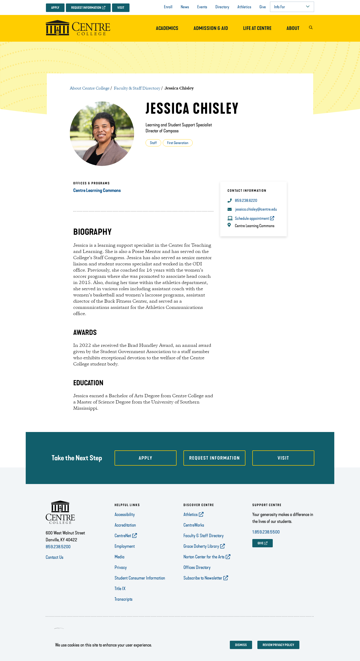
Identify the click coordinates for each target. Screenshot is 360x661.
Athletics (244, 6)
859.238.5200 (58, 546)
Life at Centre (257, 28)
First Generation (177, 143)
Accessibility (125, 514)
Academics (167, 28)
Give (262, 6)
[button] (310, 28)
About (293, 28)
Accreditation (125, 525)
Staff (153, 143)
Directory (222, 6)
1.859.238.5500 (266, 532)
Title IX (120, 588)
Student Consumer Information (140, 578)
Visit (120, 8)
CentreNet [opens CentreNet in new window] (123, 535)
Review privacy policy (278, 645)
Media (119, 557)
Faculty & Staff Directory (137, 88)
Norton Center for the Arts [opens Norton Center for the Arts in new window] (204, 557)
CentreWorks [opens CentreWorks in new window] (193, 525)
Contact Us (54, 557)
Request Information (86, 8)
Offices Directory (197, 567)
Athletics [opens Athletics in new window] (190, 514)
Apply (55, 8)
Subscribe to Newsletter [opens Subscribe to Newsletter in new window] (202, 578)
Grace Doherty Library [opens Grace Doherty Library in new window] (201, 546)
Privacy (121, 567)
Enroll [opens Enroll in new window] (168, 6)
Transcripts (123, 599)
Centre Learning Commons (97, 190)
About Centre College (90, 88)
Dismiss (241, 645)
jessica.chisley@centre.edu (256, 209)
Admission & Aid (211, 28)
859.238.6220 (246, 200)
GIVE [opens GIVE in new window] (260, 543)
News (185, 6)
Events (202, 6)
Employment (125, 546)
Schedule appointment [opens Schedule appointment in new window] (252, 218)
